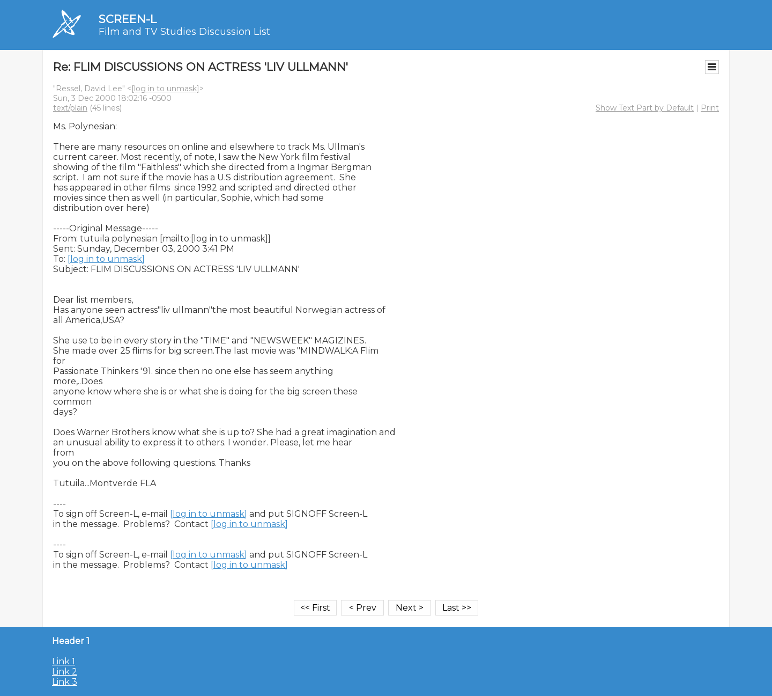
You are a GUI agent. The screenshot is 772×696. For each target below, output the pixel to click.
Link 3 (64, 682)
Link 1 (63, 661)
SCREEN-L (128, 19)
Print (710, 108)
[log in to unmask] (165, 88)
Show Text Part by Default (645, 108)
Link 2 (64, 671)
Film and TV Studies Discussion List (184, 32)
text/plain (70, 108)
